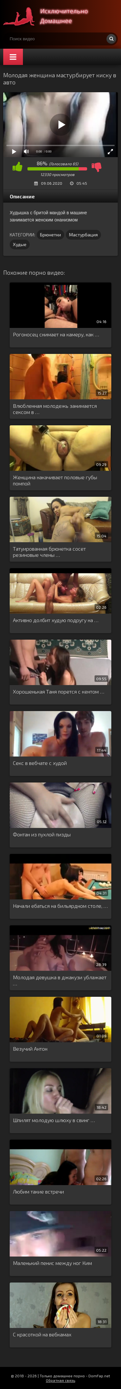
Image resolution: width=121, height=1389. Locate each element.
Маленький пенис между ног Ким (52, 1263)
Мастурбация (83, 234)
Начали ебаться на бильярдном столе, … (60, 906)
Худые (19, 244)
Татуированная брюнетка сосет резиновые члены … (49, 551)
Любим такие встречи (38, 1191)
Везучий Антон (30, 1048)
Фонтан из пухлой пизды (42, 834)
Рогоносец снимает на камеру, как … (56, 334)
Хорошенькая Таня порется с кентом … (58, 691)
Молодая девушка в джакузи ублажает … (59, 980)
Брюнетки (50, 234)
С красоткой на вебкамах (42, 1334)
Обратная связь (60, 1380)
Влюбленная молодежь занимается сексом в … (55, 409)
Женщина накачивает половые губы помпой (55, 480)
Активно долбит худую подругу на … (55, 620)
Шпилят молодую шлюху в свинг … (54, 1120)
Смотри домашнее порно (51, 16)
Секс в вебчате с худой (40, 763)
